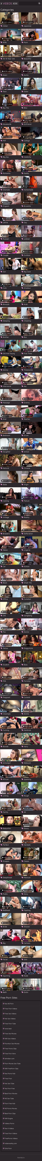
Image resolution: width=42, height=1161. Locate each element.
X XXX (9, 3)
